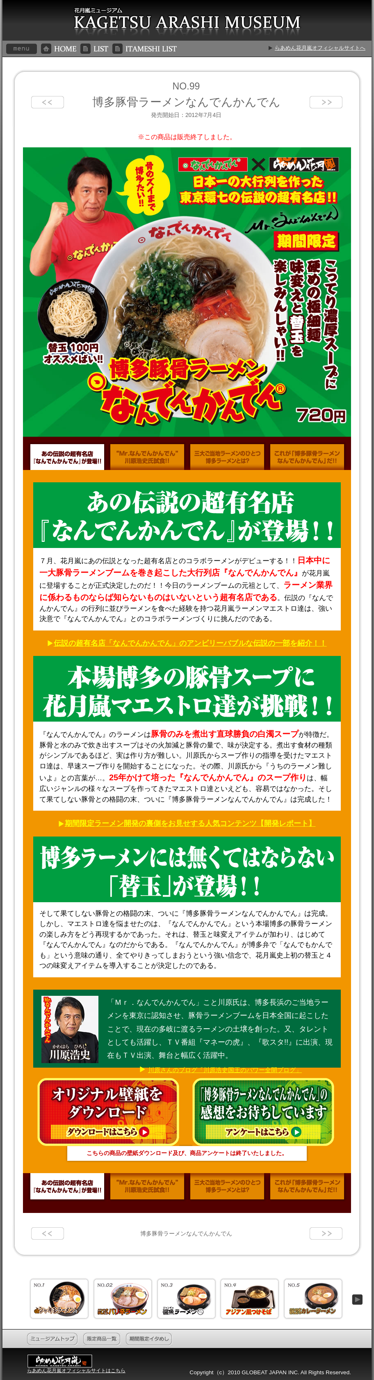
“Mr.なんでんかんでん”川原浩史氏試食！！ (147, 456)
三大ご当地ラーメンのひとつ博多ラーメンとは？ (227, 456)
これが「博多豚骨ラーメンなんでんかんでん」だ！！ (307, 456)
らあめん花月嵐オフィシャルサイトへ (320, 48)
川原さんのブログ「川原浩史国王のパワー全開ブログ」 (225, 1069)
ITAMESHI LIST (144, 49)
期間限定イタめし (149, 1339)
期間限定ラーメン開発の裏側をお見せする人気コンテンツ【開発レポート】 (190, 823)
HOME (58, 49)
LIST (94, 49)
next (326, 102)
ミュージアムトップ (52, 1339)
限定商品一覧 (102, 1339)
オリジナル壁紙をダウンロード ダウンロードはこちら (109, 1112)
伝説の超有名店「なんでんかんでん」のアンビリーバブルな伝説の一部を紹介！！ (190, 643)
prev (47, 102)
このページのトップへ (335, 1339)
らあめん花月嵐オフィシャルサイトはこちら (76, 1370)
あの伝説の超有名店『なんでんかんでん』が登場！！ (67, 456)
